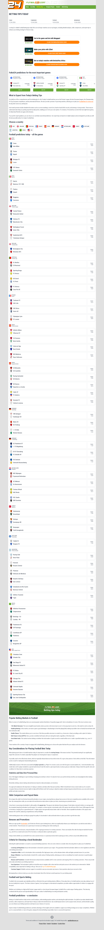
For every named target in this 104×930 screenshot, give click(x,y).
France (40, 126)
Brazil (24, 130)
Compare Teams (50, 7)
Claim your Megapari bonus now (57, 42)
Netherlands (67, 126)
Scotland (86, 126)
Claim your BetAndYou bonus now (56, 64)
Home (27, 7)
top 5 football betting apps (49, 866)
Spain (48, 126)
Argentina (14, 130)
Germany (57, 126)
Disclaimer (54, 923)
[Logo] (16, 4)
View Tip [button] (20, 90)
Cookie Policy (61, 923)
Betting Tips (40, 7)
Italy (13, 126)
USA (31, 130)
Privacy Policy (42, 923)
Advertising (65, 7)
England (22, 126)
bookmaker (24, 823)
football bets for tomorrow (86, 101)
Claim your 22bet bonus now (56, 53)
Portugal (31, 126)
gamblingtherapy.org (73, 920)
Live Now (32, 7)
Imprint (49, 923)
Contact (58, 7)
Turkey (77, 126)
